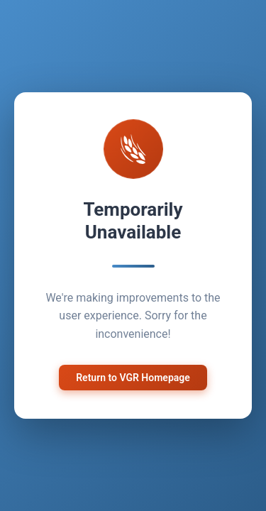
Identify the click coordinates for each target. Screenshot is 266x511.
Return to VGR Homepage (133, 375)
